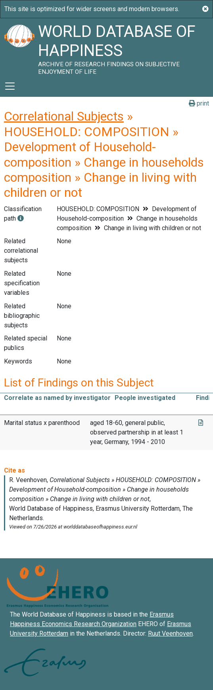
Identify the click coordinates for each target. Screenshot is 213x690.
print (199, 103)
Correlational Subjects (64, 116)
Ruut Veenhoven (170, 633)
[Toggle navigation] (10, 86)
